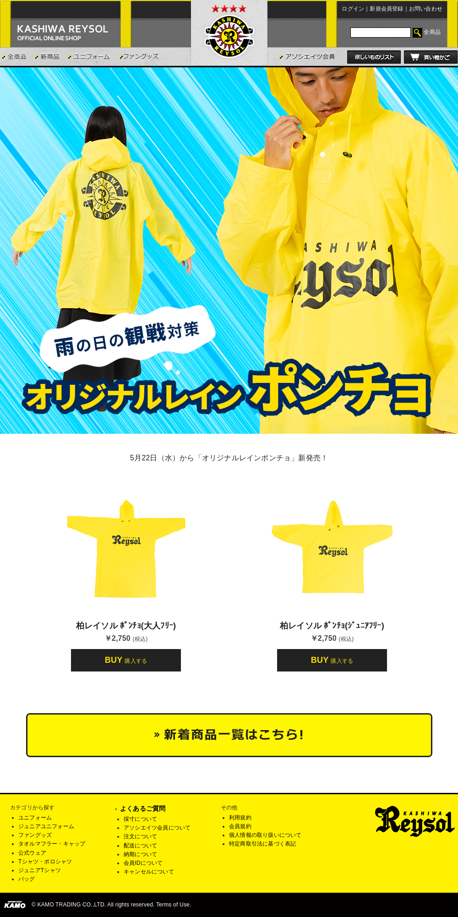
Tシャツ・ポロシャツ (45, 861)
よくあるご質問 (142, 808)
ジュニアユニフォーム (46, 826)
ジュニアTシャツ (39, 870)
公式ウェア (32, 853)
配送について (140, 845)
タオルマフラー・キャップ (51, 844)
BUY (126, 660)
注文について (140, 836)
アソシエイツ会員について (157, 827)
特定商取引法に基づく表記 (262, 844)
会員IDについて (143, 863)
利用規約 (240, 817)
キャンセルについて (149, 871)
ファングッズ (35, 835)
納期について (140, 854)
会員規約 (240, 826)
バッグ (26, 879)
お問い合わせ (425, 8)
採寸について (140, 819)
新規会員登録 (386, 8)
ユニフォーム (35, 817)
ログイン (353, 8)
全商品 (432, 32)
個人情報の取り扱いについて (265, 835)
